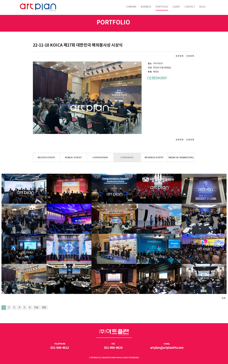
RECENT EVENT (46, 157)
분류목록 (179, 55)
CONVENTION (100, 157)
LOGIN (114, 361)
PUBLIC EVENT (73, 157)
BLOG (202, 7)
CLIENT (176, 7)
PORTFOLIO (162, 7)
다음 (36, 307)
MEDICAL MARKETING (181, 157)
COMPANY (131, 7)
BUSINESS (146, 7)
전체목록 (190, 55)
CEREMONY (127, 157)
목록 (223, 298)
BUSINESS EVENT (154, 157)
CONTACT (189, 7)
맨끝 (44, 307)
